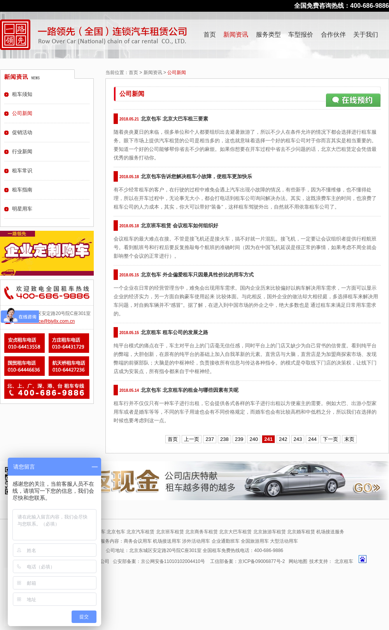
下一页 (330, 439)
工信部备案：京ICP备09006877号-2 (247, 561)
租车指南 (22, 190)
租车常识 (22, 170)
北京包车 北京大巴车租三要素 (174, 119)
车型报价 (300, 34)
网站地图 (298, 561)
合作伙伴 (333, 34)
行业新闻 (22, 151)
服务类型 (268, 34)
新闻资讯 (235, 34)
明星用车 (22, 209)
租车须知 (22, 94)
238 (224, 439)
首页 (209, 34)
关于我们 (365, 34)
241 (268, 439)
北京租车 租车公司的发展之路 (174, 332)
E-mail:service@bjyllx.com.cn (44, 321)
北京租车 (344, 561)
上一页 (191, 439)
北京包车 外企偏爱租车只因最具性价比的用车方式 (197, 275)
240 (253, 439)
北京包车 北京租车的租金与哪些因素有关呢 (189, 390)
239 (239, 439)
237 (209, 439)
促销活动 (22, 132)
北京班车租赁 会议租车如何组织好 (179, 225)
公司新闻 (22, 113)
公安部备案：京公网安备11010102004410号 (159, 561)
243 (298, 439)
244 (312, 439)
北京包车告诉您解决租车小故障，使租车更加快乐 (196, 176)
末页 (349, 439)
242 (283, 439)
